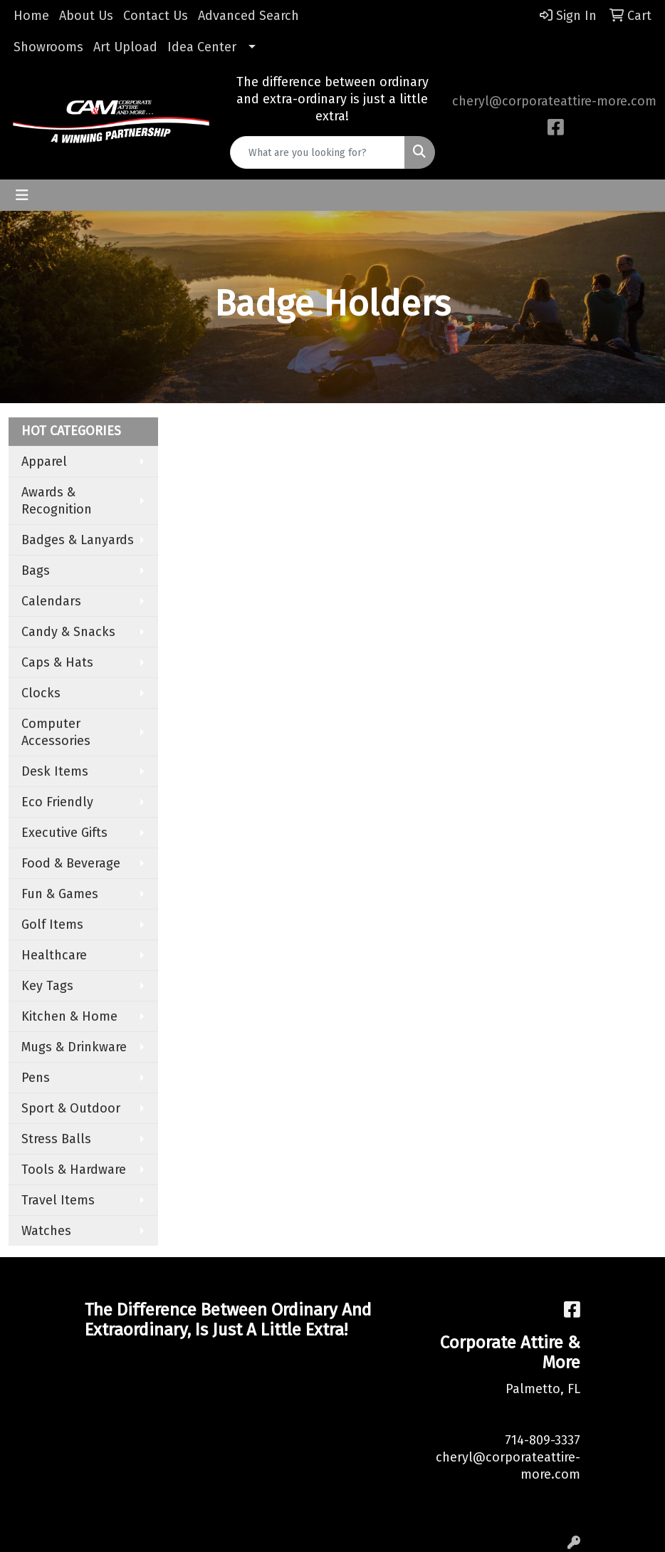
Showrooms (48, 47)
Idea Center (201, 47)
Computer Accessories (55, 732)
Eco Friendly (57, 802)
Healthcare (54, 955)
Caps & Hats (57, 662)
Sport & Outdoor (70, 1108)
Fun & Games (59, 894)
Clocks (41, 693)
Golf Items (52, 924)
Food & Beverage (70, 863)
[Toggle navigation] (22, 195)
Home (31, 16)
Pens (35, 1077)
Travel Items (58, 1200)
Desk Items (54, 771)
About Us (86, 16)
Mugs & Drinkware (74, 1047)
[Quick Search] (317, 152)
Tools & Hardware (73, 1169)
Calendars (51, 601)
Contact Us (155, 16)
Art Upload (125, 47)
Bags (35, 570)
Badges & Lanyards (77, 540)
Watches (46, 1231)
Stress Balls (56, 1139)
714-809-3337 (542, 1440)
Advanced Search (248, 16)
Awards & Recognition (56, 500)
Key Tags (47, 986)
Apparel (44, 461)
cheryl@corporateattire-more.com (554, 101)
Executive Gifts (64, 832)
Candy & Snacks (68, 632)
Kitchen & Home (69, 1016)
